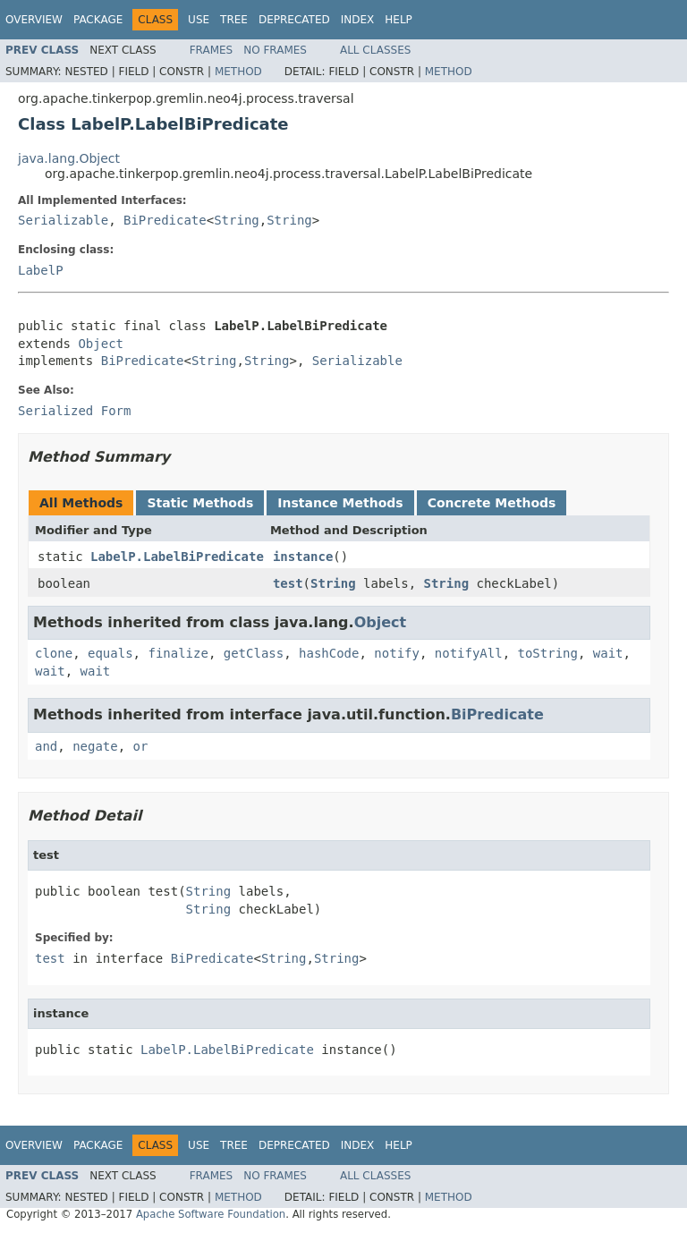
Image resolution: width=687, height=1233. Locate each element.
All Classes (375, 50)
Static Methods (200, 503)
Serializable (63, 220)
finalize (178, 653)
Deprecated (294, 19)
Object (100, 343)
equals (110, 653)
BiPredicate (165, 220)
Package (98, 19)
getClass (254, 653)
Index (358, 19)
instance (303, 556)
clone (53, 653)
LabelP (41, 270)
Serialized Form (74, 411)
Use (198, 19)
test (288, 583)
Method (238, 71)
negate (95, 746)
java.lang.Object (69, 158)
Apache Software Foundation (210, 1214)
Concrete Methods (492, 503)
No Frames (275, 50)
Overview (34, 19)
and (46, 746)
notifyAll (469, 653)
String (236, 220)
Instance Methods (340, 503)
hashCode (329, 653)
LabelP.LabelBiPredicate (177, 556)
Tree (234, 19)
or (140, 746)
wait (608, 653)
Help (398, 19)
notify (397, 653)
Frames (211, 50)
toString (548, 653)
